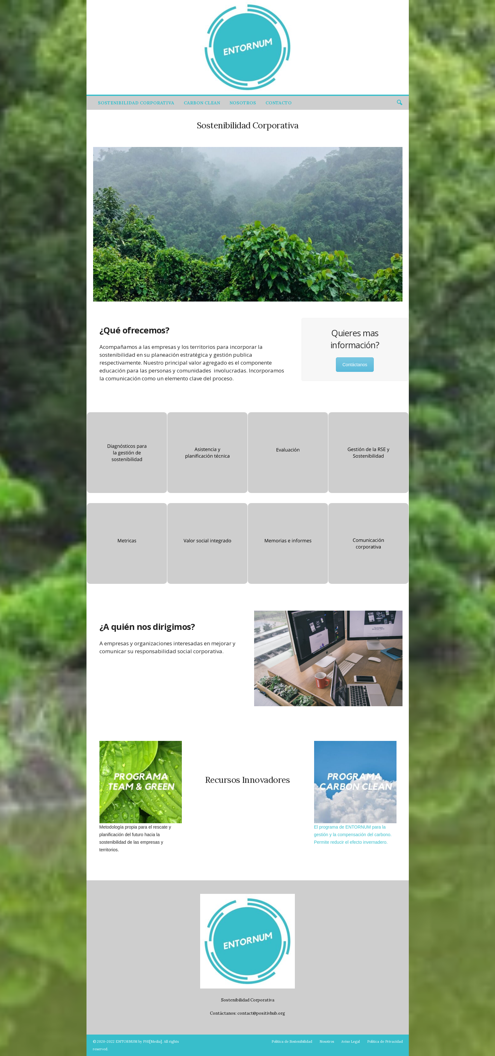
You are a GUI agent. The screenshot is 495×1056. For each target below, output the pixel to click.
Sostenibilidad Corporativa (136, 103)
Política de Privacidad (385, 1041)
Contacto (278, 103)
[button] (399, 103)
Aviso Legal (350, 1041)
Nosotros (243, 103)
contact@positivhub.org (261, 1013)
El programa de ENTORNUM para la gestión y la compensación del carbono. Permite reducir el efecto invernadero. (353, 834)
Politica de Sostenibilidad (291, 1041)
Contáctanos (355, 364)
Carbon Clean (202, 103)
